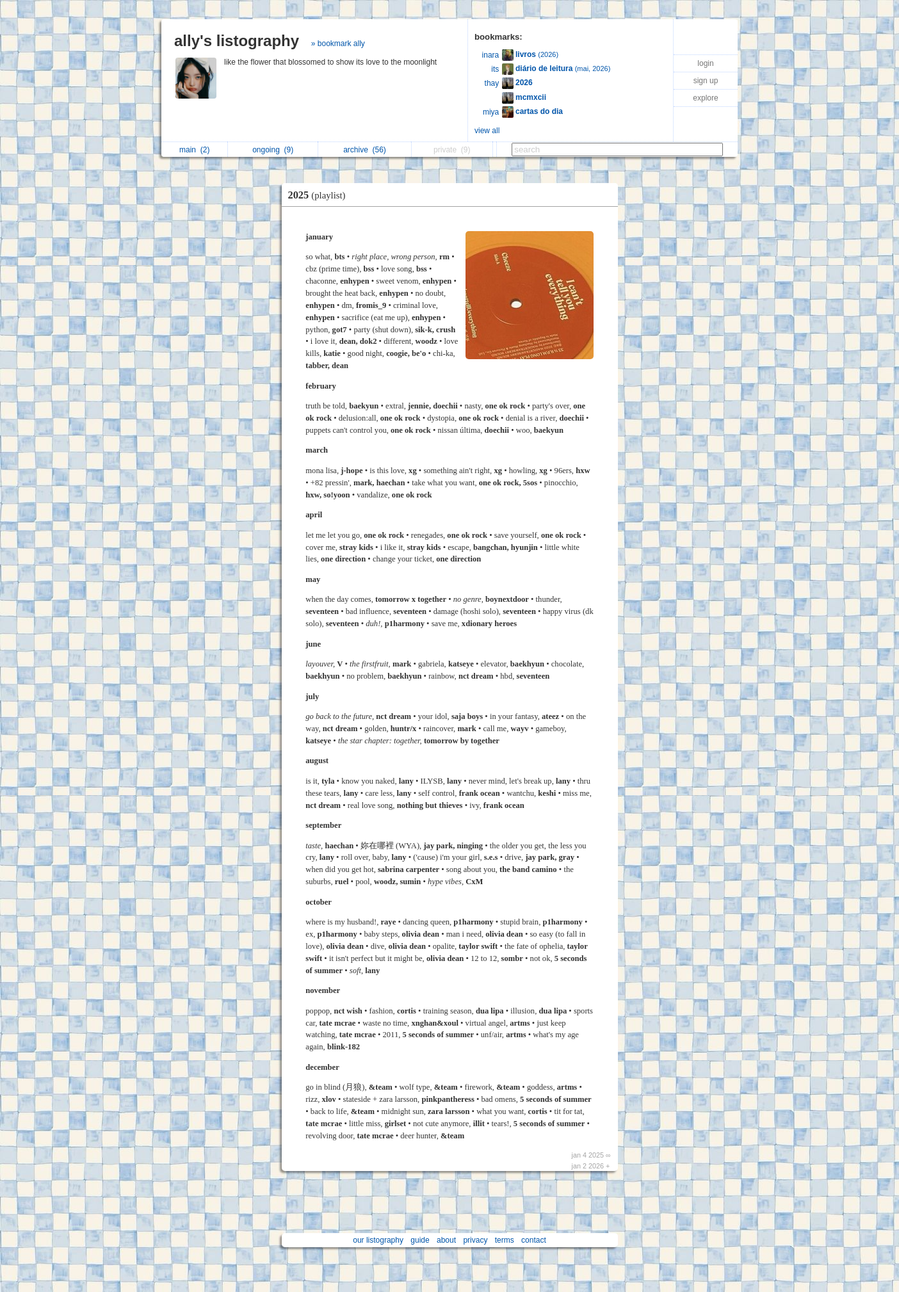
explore (705, 97)
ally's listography (236, 40)
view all (486, 130)
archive (364, 149)
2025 (320, 195)
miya (491, 112)
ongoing (272, 149)
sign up (705, 80)
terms (504, 1240)
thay (492, 83)
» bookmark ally (338, 43)
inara (490, 55)
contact (533, 1240)
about (446, 1240)
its (495, 69)
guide (419, 1240)
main (194, 149)
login (705, 63)
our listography (378, 1240)
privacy (475, 1240)
